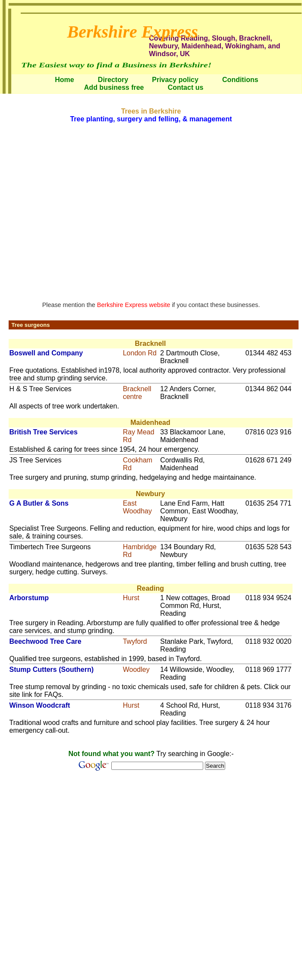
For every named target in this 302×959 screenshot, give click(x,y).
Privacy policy (175, 79)
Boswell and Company (46, 353)
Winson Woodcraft (39, 705)
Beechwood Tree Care (45, 641)
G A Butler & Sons (39, 503)
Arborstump (29, 597)
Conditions (240, 79)
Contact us (186, 87)
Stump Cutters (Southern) (51, 669)
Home (64, 79)
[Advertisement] (81, 211)
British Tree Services (43, 432)
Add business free (114, 87)
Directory (113, 79)
